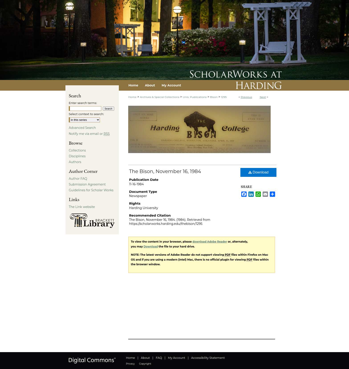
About (145, 357)
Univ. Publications (195, 97)
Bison (214, 97)
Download (258, 172)
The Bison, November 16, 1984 (165, 171)
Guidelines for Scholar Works (91, 190)
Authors (75, 162)
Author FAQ (78, 179)
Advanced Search (82, 128)
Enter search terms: (83, 103)
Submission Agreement (87, 184)
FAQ (159, 357)
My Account (176, 357)
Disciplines (77, 156)
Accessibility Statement (208, 357)
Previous (246, 97)
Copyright (145, 363)
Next (263, 97)
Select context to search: (86, 114)
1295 (224, 97)
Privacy (130, 363)
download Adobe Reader (210, 241)
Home (132, 97)
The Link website (82, 207)
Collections (77, 150)
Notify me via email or (89, 134)
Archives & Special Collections (159, 97)
